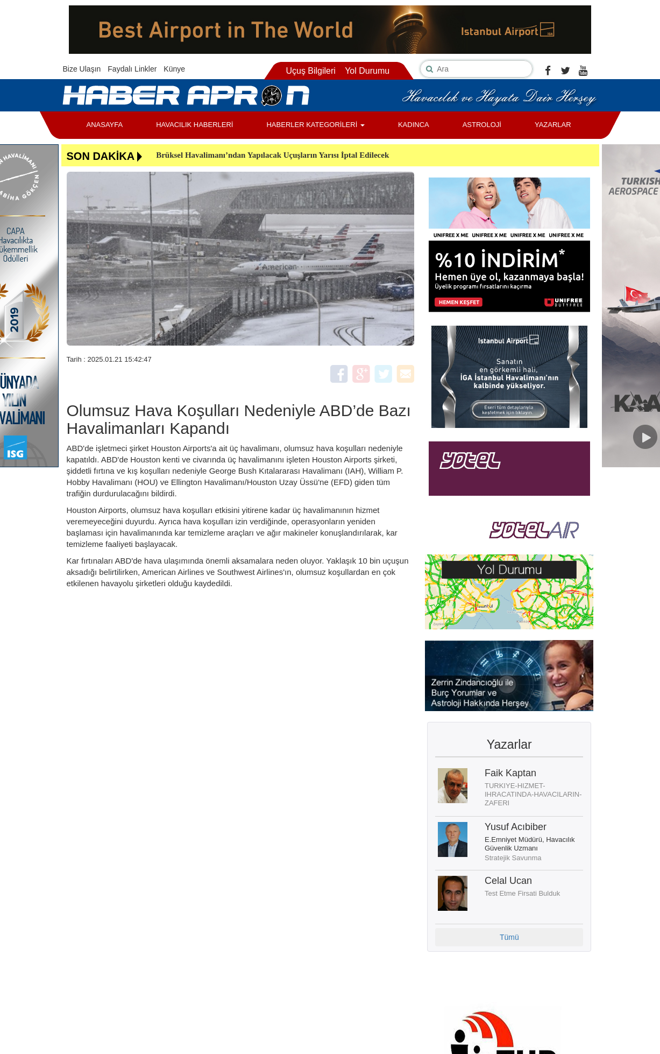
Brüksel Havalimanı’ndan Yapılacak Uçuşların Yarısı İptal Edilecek (272, 155)
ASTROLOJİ (482, 125)
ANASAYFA (105, 125)
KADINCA (413, 125)
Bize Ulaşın (82, 69)
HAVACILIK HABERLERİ (194, 125)
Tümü (509, 937)
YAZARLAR (553, 125)
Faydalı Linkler (132, 69)
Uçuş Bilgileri (310, 70)
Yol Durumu (367, 70)
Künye (174, 69)
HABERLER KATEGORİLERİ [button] (315, 125)
